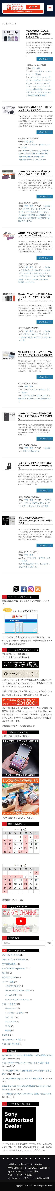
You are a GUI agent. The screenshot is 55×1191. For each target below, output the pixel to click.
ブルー (39, 395)
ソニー (31, 86)
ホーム (4, 24)
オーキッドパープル (26, 212)
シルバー (45, 564)
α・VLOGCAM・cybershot (13, 968)
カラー (33, 395)
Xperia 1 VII (35, 218)
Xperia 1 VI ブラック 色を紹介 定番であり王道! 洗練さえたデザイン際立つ (35, 416)
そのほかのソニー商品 (11, 1039)
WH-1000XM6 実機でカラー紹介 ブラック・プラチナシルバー (34, 108)
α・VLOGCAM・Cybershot (17, 1158)
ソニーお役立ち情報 (10, 1044)
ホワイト (46, 395)
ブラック (38, 83)
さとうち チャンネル (11, 955)
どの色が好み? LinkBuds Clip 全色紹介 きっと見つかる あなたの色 (38, 34)
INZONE (48, 500)
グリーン (34, 209)
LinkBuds (37, 80)
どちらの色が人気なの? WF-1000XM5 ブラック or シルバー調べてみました (35, 520)
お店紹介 (3, 1158)
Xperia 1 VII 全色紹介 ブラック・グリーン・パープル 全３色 (34, 234)
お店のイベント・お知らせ (13, 959)
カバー (31, 83)
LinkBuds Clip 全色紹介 (37, 95)
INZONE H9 (37, 503)
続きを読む (45, 59)
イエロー (30, 398)
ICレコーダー (10, 1021)
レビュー (44, 86)
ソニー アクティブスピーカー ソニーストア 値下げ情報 (25, 1063)
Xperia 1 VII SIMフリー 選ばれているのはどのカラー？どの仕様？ (34, 172)
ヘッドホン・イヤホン (37, 144)
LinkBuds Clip (37, 89)
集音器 (8, 1030)
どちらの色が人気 (25, 567)
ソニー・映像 (8, 981)
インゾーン (27, 503)
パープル (26, 209)
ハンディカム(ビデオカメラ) (17, 999)
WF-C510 (22, 398)
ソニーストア (33, 276)
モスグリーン (44, 209)
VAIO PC (26, 1158)
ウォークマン (11, 1008)
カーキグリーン (37, 337)
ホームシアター (11, 995)
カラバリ (26, 270)
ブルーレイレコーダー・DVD (17, 990)
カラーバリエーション (39, 77)
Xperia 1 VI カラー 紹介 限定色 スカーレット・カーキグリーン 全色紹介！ (35, 297)
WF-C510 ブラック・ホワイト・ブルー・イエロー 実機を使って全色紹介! (35, 353)
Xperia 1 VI (25, 337)
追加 (46, 506)
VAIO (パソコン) (9, 977)
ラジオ (8, 1026)
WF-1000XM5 (28, 564)
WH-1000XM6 (38, 153)
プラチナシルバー (30, 334)
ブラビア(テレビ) (12, 986)
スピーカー (10, 1017)
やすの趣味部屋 (9, 963)
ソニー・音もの (34, 74)
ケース (37, 86)
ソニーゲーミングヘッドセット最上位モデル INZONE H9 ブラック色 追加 (35, 465)
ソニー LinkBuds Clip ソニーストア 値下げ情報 (22, 1078)
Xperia (47, 206)
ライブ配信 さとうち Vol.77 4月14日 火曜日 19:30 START (26, 1093)
